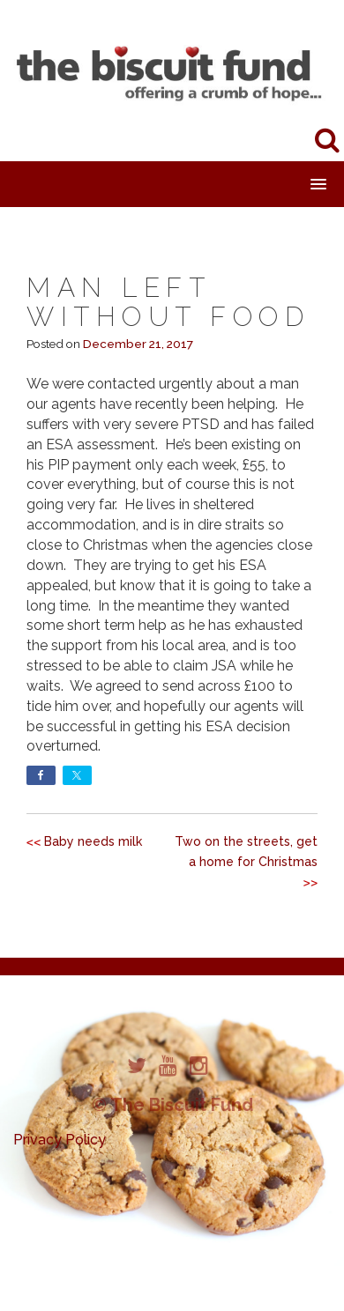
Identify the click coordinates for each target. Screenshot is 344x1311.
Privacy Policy (59, 1139)
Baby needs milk (93, 841)
